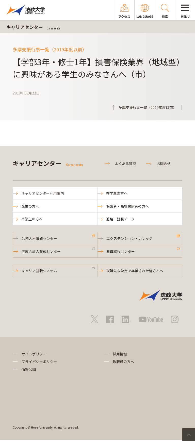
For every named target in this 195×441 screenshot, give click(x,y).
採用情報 (120, 355)
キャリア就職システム (39, 271)
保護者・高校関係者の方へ (127, 206)
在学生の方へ (117, 193)
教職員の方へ (123, 362)
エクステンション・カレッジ (130, 239)
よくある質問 (125, 163)
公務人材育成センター (39, 239)
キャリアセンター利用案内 (43, 193)
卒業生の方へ (32, 219)
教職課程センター (121, 252)
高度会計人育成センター (41, 252)
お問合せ (163, 163)
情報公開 (29, 370)
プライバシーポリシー (39, 362)
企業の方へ (30, 206)
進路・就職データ (120, 219)
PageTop (188, 434)
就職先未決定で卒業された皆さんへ (135, 271)
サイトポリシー (34, 355)
